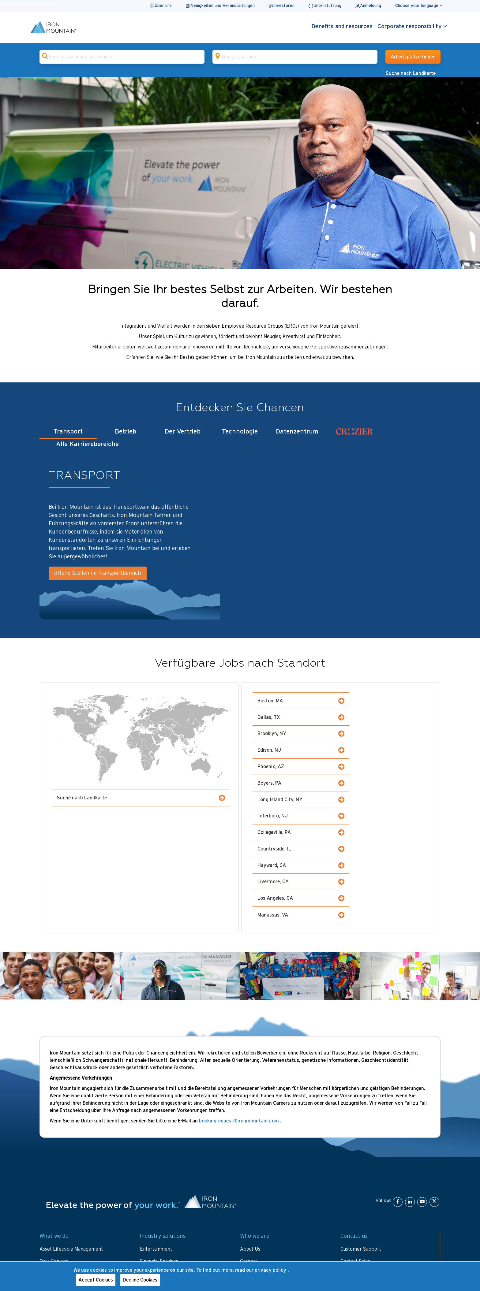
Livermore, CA (385, 780)
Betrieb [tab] (125, 436)
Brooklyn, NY (295, 714)
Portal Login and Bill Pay (367, 1155)
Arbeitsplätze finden (413, 56)
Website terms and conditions (71, 1256)
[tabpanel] (240, 533)
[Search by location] (294, 57)
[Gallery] (240, 173)
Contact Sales (355, 1143)
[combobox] (121, 57)
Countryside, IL (385, 763)
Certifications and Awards (267, 1155)
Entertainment (156, 1131)
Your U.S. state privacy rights (186, 1256)
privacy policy (271, 1270)
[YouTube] (422, 1084)
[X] (434, 1084)
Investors (250, 1167)
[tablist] (240, 438)
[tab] (354, 438)
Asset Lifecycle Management (71, 1131)
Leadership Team (259, 1180)
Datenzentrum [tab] (297, 436)
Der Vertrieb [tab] (183, 436)
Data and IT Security (61, 1155)
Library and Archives (163, 1167)
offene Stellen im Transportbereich (97, 571)
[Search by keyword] (121, 57)
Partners (250, 1204)
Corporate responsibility (412, 26)
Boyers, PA (385, 731)
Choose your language (418, 5)
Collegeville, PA (295, 763)
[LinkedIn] (410, 1084)
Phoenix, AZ (295, 731)
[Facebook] (398, 1084)
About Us (250, 1131)
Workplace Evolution (61, 1192)
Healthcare (152, 1192)
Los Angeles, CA (295, 796)
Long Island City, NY (295, 747)
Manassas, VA (385, 796)
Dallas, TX (385, 697)
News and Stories (259, 1192)
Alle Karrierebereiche (411, 436)
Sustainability (254, 1216)
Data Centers (53, 1143)
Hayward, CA (295, 780)
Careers (248, 1143)
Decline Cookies (140, 1280)
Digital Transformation (63, 1167)
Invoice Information (361, 1167)
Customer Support (360, 1131)
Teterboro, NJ (385, 747)
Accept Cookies (95, 1280)
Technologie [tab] (240, 436)
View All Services (58, 1204)
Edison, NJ (385, 714)
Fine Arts (150, 1155)
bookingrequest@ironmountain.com (239, 1002)
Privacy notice (129, 1256)
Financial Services (159, 1143)
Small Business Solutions (166, 1204)
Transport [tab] (68, 436)
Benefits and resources (342, 26)
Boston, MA (295, 697)
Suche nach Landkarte (411, 73)
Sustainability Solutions (64, 1180)
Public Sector (154, 1180)
